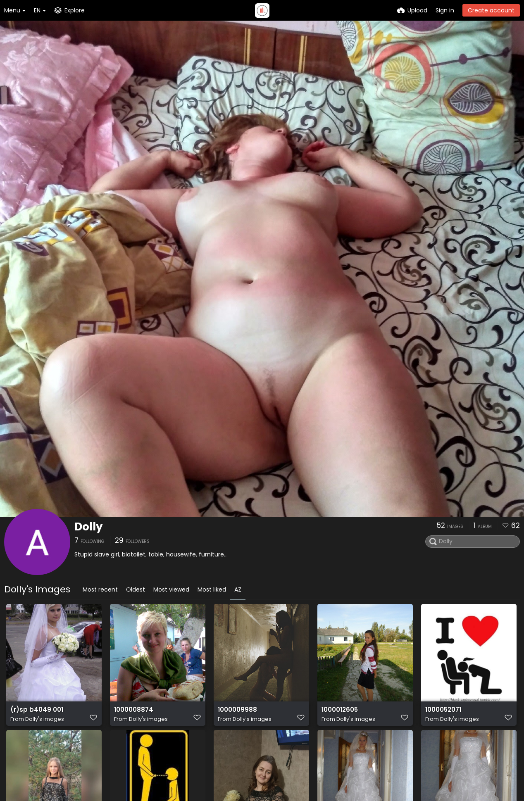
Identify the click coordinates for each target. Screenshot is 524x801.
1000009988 (236, 714)
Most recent (100, 589)
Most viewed (171, 589)
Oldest (135, 589)
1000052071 (443, 714)
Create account (491, 10)
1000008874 (133, 714)
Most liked (212, 589)
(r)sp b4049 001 (34, 714)
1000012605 (339, 714)
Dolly (88, 526)
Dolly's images (44, 723)
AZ (237, 589)
